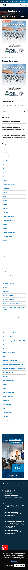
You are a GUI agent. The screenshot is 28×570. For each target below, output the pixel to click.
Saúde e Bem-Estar (8, 396)
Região (5, 384)
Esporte (5, 224)
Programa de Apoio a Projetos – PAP (13, 364)
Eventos (5, 228)
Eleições (5, 212)
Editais (5, 204)
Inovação (5, 268)
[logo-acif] (4, 5)
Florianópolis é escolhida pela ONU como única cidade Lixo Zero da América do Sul (13, 136)
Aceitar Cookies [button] (20, 565)
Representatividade (8, 392)
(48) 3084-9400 (9, 483)
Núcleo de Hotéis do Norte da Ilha (12, 325)
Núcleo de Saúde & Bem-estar (11, 337)
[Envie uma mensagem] (9, 485)
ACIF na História (7, 153)
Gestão (5, 240)
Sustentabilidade (7, 412)
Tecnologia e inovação (9, 420)
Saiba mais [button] (14, 561)
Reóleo (5, 388)
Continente (6, 188)
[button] (20, 5)
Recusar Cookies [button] (8, 565)
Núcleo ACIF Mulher (8, 299)
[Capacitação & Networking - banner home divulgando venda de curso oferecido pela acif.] (13, 478)
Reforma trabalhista (8, 380)
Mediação (5, 287)
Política (5, 356)
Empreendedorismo (8, 216)
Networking (6, 291)
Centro (5, 181)
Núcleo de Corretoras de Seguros (12, 317)
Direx (4, 196)
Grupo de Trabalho (8, 252)
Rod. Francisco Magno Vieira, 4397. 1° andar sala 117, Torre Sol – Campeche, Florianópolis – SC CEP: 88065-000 (14, 507)
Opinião (5, 349)
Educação (5, 208)
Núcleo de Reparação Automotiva (12, 333)
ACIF (4, 149)
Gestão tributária (7, 248)
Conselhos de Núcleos (9, 184)
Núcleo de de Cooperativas (10, 321)
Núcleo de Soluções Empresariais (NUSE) (14, 341)
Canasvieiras (6, 169)
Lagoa (4, 280)
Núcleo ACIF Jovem (8, 295)
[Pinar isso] (19, 105)
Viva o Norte (6, 428)
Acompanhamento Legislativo (11, 157)
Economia (6, 200)
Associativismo (7, 161)
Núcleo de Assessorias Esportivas (12, 303)
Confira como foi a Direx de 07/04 (11, 121)
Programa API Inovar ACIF (10, 360)
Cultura (5, 192)
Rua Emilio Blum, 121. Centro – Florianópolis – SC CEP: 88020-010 (11, 491)
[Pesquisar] (14, 111)
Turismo (5, 424)
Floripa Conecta (7, 236)
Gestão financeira (8, 244)
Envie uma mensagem (15, 485)
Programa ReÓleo (8, 372)
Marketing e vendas (8, 284)
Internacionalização (8, 276)
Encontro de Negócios (9, 220)
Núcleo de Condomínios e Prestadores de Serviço (14, 308)
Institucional (6, 272)
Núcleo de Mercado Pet (9, 329)
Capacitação (6, 173)
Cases (4, 177)
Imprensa (5, 256)
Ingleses (5, 264)
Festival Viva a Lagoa (9, 232)
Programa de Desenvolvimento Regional (14, 368)
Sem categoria (7, 404)
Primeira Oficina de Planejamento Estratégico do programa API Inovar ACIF (13, 128)
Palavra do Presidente (9, 353)
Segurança (6, 400)
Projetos (5, 376)
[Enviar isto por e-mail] (3, 105)
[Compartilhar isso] (7, 105)
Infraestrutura (7, 260)
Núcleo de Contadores (9, 313)
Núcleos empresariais (9, 345)
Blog (4, 165)
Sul (4, 408)
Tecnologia (6, 416)
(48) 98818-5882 (21, 483)
